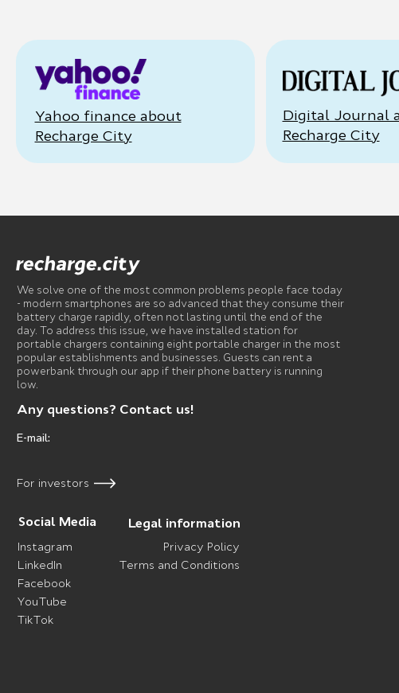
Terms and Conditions (179, 565)
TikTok (35, 620)
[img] (78, 265)
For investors (53, 483)
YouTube (42, 601)
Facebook (44, 583)
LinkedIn (40, 565)
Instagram (45, 546)
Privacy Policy (201, 546)
